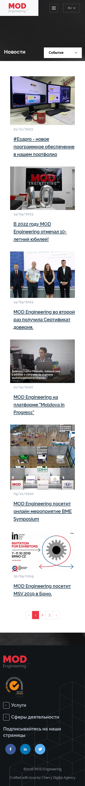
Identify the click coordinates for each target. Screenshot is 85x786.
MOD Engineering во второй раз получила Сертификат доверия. (44, 319)
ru (71, 8)
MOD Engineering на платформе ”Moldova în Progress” (39, 404)
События (63, 53)
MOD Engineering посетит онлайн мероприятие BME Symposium (42, 511)
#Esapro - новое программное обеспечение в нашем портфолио (43, 146)
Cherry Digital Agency (59, 778)
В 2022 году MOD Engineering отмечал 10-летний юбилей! (40, 231)
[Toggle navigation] (54, 8)
